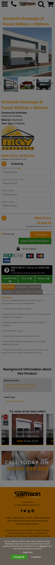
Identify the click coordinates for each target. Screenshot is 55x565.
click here (42, 546)
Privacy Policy (27, 552)
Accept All (19, 557)
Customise (36, 557)
